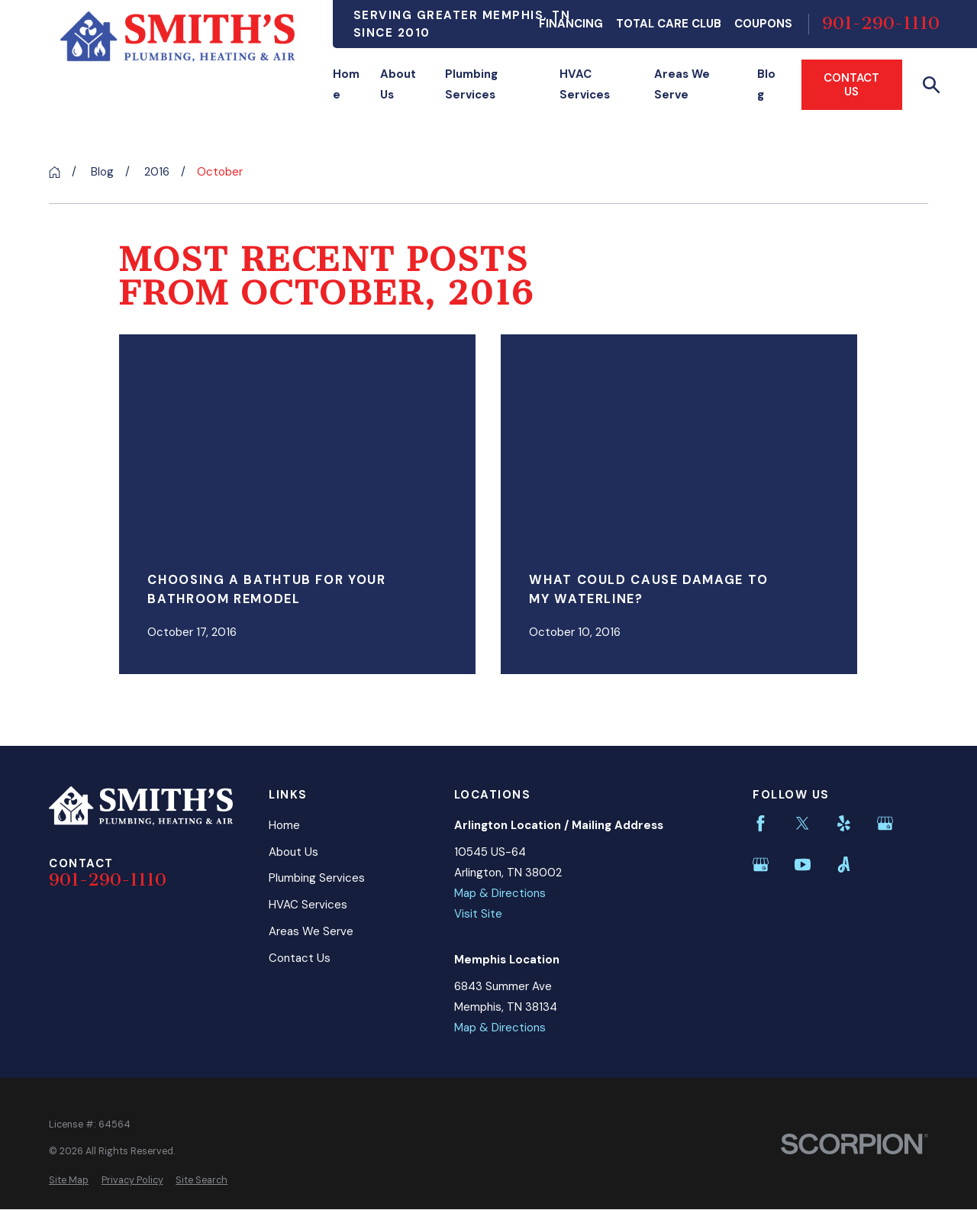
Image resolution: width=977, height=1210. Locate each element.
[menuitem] (69, 1180)
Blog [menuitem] (766, 84)
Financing (571, 23)
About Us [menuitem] (398, 84)
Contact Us (851, 84)
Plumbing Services (317, 878)
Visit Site (478, 913)
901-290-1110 (881, 24)
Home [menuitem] (346, 84)
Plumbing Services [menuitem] (471, 84)
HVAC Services (308, 904)
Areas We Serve (311, 931)
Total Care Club (668, 23)
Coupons (763, 23)
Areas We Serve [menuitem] (682, 84)
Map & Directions (500, 893)
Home (284, 825)
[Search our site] (931, 85)
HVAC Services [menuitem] (584, 84)
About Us (293, 852)
